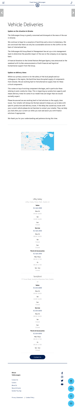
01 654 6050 (37, 311)
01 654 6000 (37, 288)
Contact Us (37, 357)
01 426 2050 (37, 231)
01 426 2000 (37, 208)
